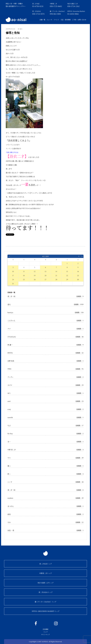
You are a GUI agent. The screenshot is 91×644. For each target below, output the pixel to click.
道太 (9, 304)
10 (13, 271)
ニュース (49, 20)
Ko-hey (10, 433)
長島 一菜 (11, 530)
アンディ (10, 377)
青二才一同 (11, 296)
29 (67, 279)
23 (78, 275)
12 (34, 271)
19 (34, 275)
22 (67, 275)
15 (67, 271)
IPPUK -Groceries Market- (76, 11)
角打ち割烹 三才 (72, 4)
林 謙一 (10, 345)
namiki (10, 417)
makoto (10, 498)
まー (9, 441)
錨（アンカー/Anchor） (58, 11)
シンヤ (10, 482)
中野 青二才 (12, 449)
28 (56, 279)
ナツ (9, 329)
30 (78, 279)
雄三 (9, 466)
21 (56, 275)
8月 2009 (45, 256)
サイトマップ (45, 634)
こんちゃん (11, 320)
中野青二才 (53, 4)
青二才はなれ (36, 11)
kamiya (10, 312)
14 (56, 271)
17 (13, 275)
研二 (9, 474)
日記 (62, 20)
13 (45, 271)
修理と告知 (13, 32)
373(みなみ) (12, 337)
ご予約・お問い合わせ (79, 20)
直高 (9, 514)
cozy (9, 409)
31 (13, 283)
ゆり (9, 393)
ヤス (9, 458)
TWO (9, 369)
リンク (45, 632)
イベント (56, 20)
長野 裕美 (11, 361)
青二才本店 (35, 4)
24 (13, 279)
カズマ (10, 385)
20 (45, 275)
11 (24, 271)
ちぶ (9, 425)
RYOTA (10, 353)
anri (9, 401)
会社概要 (45, 629)
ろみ (9, 522)
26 (35, 279)
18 (24, 275)
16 (78, 271)
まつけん (11, 506)
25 (24, 279)
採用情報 (68, 20)
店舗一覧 (42, 20)
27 (45, 279)
